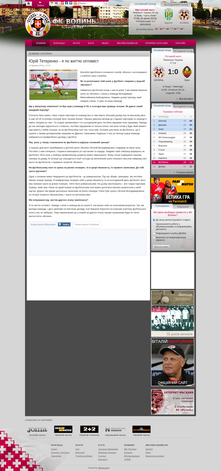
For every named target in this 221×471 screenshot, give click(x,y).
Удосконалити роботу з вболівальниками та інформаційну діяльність (174, 226)
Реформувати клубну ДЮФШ (171, 233)
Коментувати (43, 224)
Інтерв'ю (128, 452)
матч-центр (145, 24)
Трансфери (56, 456)
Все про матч (186, 98)
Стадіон (102, 456)
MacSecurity (103, 468)
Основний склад (145, 4)
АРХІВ (127, 459)
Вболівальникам (127, 43)
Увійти (66, 225)
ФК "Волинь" (130, 449)
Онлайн (180, 43)
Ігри (77, 449)
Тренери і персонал (60, 452)
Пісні (148, 452)
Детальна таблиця (184, 172)
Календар (79, 452)
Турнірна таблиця (83, 456)
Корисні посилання (155, 456)
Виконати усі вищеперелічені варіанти (171, 238)
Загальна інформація (108, 449)
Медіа (105, 43)
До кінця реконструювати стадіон (173, 220)
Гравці (54, 449)
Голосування (162, 206)
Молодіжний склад (176, 5)
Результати (183, 207)
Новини (41, 43)
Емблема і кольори (107, 452)
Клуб (91, 43)
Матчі (76, 43)
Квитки (149, 449)
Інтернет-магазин (157, 43)
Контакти (102, 459)
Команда (59, 43)
